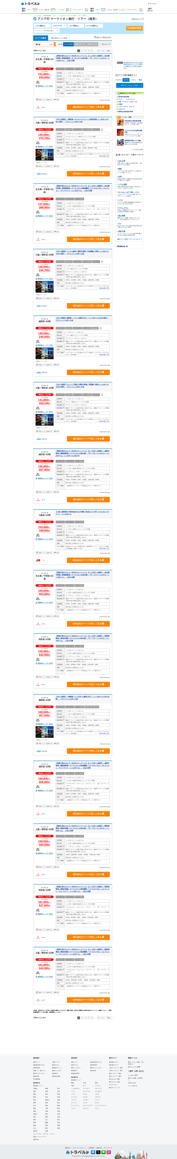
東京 (34, 1100)
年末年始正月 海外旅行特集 (133, 121)
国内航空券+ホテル (39, 1065)
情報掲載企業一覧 (122, 246)
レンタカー (61, 10)
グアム (85, 1094)
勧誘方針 (99, 1148)
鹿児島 (35, 1131)
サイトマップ (108, 1148)
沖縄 (46, 1131)
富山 (58, 1102)
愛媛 (46, 1122)
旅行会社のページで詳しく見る (88, 107)
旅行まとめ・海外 (114, 1082)
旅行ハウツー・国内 (115, 1073)
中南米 (120, 104)
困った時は (152, 3)
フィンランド (75, 1105)
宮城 (46, 1091)
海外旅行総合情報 (123, 97)
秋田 (34, 1091)
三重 (46, 1108)
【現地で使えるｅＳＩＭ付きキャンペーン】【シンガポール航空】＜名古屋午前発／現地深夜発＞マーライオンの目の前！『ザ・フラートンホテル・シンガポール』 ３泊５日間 (82, 575)
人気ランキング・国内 (116, 1068)
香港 (96, 1083)
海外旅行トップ (76, 1080)
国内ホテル (55, 1065)
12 (98, 51)
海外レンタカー (76, 1068)
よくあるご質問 (132, 1075)
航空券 (47, 10)
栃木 (46, 1094)
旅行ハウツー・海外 (115, 1076)
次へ (103, 51)
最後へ (109, 51)
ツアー (29, 10)
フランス (74, 1100)
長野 (34, 1102)
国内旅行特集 (56, 1076)
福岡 (34, 1125)
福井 (46, 1105)
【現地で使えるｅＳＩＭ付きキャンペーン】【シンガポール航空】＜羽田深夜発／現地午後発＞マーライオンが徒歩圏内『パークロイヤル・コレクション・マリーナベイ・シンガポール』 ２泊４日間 (82, 889)
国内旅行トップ (38, 1085)
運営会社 (67, 1148)
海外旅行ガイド (114, 1065)
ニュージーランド (100, 1105)
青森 (46, 1088)
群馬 (34, 1097)
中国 (72, 1085)
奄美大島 (36, 1139)
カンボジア (98, 1091)
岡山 (34, 1117)
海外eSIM (93, 1070)
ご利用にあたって (136, 19)
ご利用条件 (91, 1148)
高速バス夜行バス (69, 10)
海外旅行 (92, 10)
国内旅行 (23, 10)
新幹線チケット (53, 10)
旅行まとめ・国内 (114, 1079)
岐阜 (58, 1108)
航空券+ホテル (35, 10)
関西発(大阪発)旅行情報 (125, 111)
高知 (58, 1122)
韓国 (72, 1083)
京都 (46, 1111)
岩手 (58, 1088)
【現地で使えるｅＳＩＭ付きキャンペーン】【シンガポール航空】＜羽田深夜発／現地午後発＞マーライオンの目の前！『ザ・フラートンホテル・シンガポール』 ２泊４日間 (82, 638)
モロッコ (85, 1108)
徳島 (34, 1122)
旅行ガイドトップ (114, 1087)
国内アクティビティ (39, 1073)
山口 (46, 1119)
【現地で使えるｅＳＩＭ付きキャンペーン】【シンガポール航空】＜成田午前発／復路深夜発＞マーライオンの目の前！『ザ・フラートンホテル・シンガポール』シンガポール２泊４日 (82, 453)
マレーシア (98, 1088)
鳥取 (46, 1117)
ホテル (41, 10)
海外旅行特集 (75, 1073)
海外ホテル (74, 1065)
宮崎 (58, 1128)
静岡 (58, 1105)
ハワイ (73, 1094)
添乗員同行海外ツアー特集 (133, 140)
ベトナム (97, 1085)
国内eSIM (36, 1076)
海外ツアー (74, 1062)
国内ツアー (36, 1062)
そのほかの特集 (138, 149)
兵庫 (58, 1114)
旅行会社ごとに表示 (59, 38)
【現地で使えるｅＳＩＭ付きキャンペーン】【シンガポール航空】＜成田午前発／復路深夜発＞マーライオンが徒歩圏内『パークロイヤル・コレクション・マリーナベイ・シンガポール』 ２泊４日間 (82, 765)
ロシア (97, 1102)
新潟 (46, 1102)
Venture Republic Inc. (90, 1156)
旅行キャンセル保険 (134, 1067)
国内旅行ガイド (114, 1062)
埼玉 (46, 1097)
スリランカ (86, 1091)
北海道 (35, 1088)
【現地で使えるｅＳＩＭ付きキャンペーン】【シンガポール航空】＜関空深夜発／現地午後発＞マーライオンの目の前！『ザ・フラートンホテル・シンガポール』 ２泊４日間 (82, 828)
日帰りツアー (56, 1062)
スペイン (74, 1102)
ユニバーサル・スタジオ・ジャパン (44, 1134)
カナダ (85, 1097)
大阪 (58, 1111)
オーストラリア (88, 1105)
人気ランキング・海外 (116, 1070)
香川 (58, 1119)
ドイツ (97, 1100)
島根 (34, 1119)
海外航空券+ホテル (96, 1062)
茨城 (58, 1094)
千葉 (58, 1097)
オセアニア (121, 109)
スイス (85, 1102)
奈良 (46, 1114)
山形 (58, 1091)
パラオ (97, 1094)
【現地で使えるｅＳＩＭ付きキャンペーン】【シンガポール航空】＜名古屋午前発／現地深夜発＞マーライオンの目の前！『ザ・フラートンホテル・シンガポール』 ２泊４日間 (82, 58)
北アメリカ (133, 102)
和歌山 (35, 1114)
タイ (84, 1085)
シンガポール (75, 1088)
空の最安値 (36, 1079)
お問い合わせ (132, 1083)
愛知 (34, 1108)
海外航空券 (93, 1065)
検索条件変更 (135, 28)
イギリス (97, 1097)
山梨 (58, 1100)
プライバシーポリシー (79, 1148)
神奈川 (47, 1100)
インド (73, 1091)
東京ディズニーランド (40, 1136)
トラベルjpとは (132, 1085)
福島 (34, 1094)
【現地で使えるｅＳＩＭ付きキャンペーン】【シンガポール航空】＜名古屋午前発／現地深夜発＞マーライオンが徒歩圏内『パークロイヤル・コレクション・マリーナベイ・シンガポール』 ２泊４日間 (82, 188)
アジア (120, 99)
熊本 (46, 1128)
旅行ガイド (150, 10)
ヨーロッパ (131, 99)
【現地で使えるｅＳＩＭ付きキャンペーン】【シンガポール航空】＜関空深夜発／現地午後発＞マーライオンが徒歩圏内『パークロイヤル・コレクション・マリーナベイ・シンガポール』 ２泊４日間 (82, 951)
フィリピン (86, 1088)
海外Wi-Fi (74, 1070)
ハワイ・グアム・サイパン (126, 106)
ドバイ (97, 1108)
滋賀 (34, 1111)
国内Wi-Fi (55, 1073)
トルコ (73, 1108)
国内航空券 (36, 1068)
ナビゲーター (113, 1085)
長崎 (58, 1125)
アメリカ (74, 1097)
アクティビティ (78, 10)
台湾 (84, 1083)
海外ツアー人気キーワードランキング (129, 239)
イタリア (85, 1100)
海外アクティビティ (96, 1068)
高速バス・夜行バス (39, 1070)
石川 (34, 1105)
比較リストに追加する (45, 100)
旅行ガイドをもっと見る (129, 85)
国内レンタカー (57, 1070)
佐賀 (46, 1125)
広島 (58, 1117)
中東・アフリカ (123, 102)
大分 (34, 1128)
